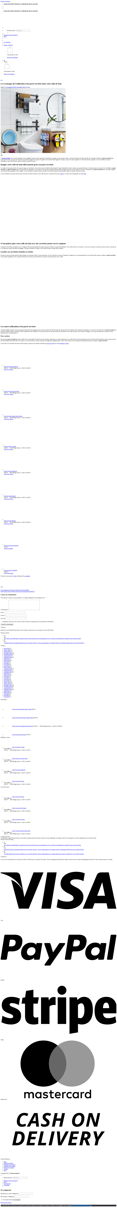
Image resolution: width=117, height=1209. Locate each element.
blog (85, 173)
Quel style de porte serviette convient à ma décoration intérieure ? (18, 591)
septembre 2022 (8, 691)
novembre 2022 (8, 688)
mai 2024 (6, 665)
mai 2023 (6, 679)
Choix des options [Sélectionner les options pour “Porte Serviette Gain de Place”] (8, 394)
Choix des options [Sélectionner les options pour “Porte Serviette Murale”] (8, 523)
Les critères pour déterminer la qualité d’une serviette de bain (20, 640)
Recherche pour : (11, 30)
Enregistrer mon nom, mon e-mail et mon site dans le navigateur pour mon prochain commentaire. (28, 623)
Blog (5, 36)
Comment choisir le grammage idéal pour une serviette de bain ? (20, 645)
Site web (3, 620)
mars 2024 (6, 668)
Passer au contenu (5, 1)
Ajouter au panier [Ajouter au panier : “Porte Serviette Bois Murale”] (8, 548)
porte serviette (6, 158)
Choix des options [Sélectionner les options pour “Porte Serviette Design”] (8, 499)
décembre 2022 (8, 687)
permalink (27, 576)
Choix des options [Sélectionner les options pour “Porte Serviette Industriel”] (8, 474)
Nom (2, 614)
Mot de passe (7, 1198)
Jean (28, 87)
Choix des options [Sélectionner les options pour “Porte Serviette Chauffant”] (8, 573)
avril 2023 (6, 681)
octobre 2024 (7, 657)
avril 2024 (6, 666)
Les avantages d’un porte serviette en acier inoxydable (15, 590)
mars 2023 (6, 682)
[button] (7, 42)
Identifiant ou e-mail (9, 1195)
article (62, 173)
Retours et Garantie (9, 1169)
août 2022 (6, 693)
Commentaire (5, 611)
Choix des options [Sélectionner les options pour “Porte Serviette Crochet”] (8, 449)
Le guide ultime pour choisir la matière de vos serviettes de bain (20, 856)
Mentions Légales (8, 1165)
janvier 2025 (7, 653)
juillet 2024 (7, 662)
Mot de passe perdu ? (6, 1204)
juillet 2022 (7, 694)
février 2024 (7, 669)
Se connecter (17, 1201)
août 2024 (6, 660)
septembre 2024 (8, 659)
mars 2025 (6, 650)
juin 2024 (6, 663)
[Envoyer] (7, 32)
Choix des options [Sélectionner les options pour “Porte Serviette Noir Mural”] (8, 369)
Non (77, 1207)
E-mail (3, 617)
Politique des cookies (84, 1207)
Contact (6, 1171)
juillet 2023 (7, 676)
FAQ (5, 1172)
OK (74, 1207)
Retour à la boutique (12, 57)
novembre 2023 (8, 671)
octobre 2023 (7, 672)
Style (2, 80)
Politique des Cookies (9, 1168)
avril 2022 (6, 698)
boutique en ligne (64, 343)
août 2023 (6, 675)
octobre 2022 (7, 690)
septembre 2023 (8, 674)
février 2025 (7, 652)
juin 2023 (6, 678)
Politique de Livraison (9, 1166)
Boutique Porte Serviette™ (11, 35)
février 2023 (7, 684)
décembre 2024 (8, 655)
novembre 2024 (8, 656)
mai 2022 (6, 697)
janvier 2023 (7, 685)
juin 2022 (6, 695)
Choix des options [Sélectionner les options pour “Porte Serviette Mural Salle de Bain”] (8, 419)
